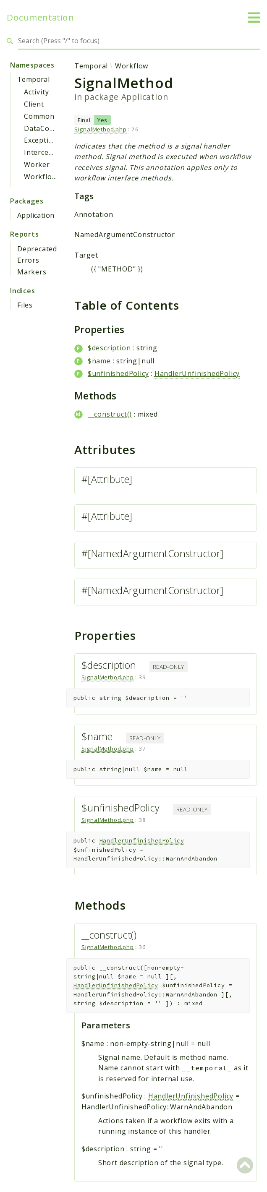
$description (109, 347)
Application (35, 215)
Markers (32, 271)
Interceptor (44, 152)
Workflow (40, 176)
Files (25, 305)
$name (99, 360)
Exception (41, 140)
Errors (28, 260)
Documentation (40, 17)
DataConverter (49, 128)
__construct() (110, 414)
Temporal (33, 79)
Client (34, 104)
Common (39, 116)
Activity (36, 92)
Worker (37, 164)
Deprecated (37, 248)
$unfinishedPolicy (118, 373)
